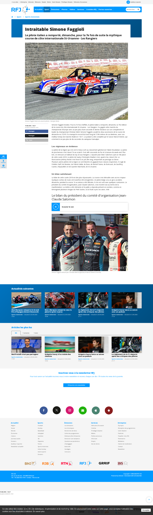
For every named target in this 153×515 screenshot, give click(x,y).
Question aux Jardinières (72, 441)
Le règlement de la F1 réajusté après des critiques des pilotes (91, 311)
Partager (30, 131)
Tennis (40, 444)
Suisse (13, 428)
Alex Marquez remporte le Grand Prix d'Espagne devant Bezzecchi (25, 311)
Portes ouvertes (105, 9)
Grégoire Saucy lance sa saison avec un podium (124, 311)
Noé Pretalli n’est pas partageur (24, 354)
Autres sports (42, 451)
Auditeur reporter (16, 444)
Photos (64, 9)
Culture (13, 436)
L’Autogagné (68, 444)
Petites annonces (96, 436)
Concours (67, 451)
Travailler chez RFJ (123, 436)
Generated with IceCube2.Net (133, 475)
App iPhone (96, 410)
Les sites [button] (15, 2)
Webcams (38, 2)
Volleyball (41, 433)
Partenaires (121, 438)
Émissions (55, 9)
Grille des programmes (72, 433)
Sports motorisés (32, 17)
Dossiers (13, 441)
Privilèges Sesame (96, 430)
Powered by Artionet (117, 475)
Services (80, 9)
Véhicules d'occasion (97, 425)
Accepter (146, 510)
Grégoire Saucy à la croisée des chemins (58, 355)
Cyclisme (40, 436)
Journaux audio (15, 438)
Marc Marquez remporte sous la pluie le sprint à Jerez (58, 311)
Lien (29, 140)
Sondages (67, 449)
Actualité (38, 9)
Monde (13, 430)
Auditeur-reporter (133, 2)
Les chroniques (69, 428)
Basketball (41, 430)
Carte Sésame (56, 2)
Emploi (44, 2)
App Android (109, 410)
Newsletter (121, 449)
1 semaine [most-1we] (26, 333)
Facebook (44, 410)
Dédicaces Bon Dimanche (72, 436)
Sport (47, 9)
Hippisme (41, 441)
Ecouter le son (63, 207)
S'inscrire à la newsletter (76, 385)
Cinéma (93, 428)
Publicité (120, 433)
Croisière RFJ (91, 9)
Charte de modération (125, 444)
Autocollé (67, 446)
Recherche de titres (71, 430)
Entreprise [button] (23, 2)
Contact (120, 446)
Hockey (40, 428)
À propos (121, 425)
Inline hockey (42, 449)
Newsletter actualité (17, 446)
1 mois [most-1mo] (36, 333)
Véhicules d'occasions (80, 2)
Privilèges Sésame (67, 2)
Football (40, 425)
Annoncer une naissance (72, 438)
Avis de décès (95, 444)
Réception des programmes (126, 428)
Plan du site (35, 477)
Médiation (121, 441)
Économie (14, 433)
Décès (49, 2)
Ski (39, 438)
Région (13, 425)
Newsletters (83, 410)
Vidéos (72, 9)
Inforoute (31, 2)
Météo (93, 433)
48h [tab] (16, 333)
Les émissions (69, 425)
